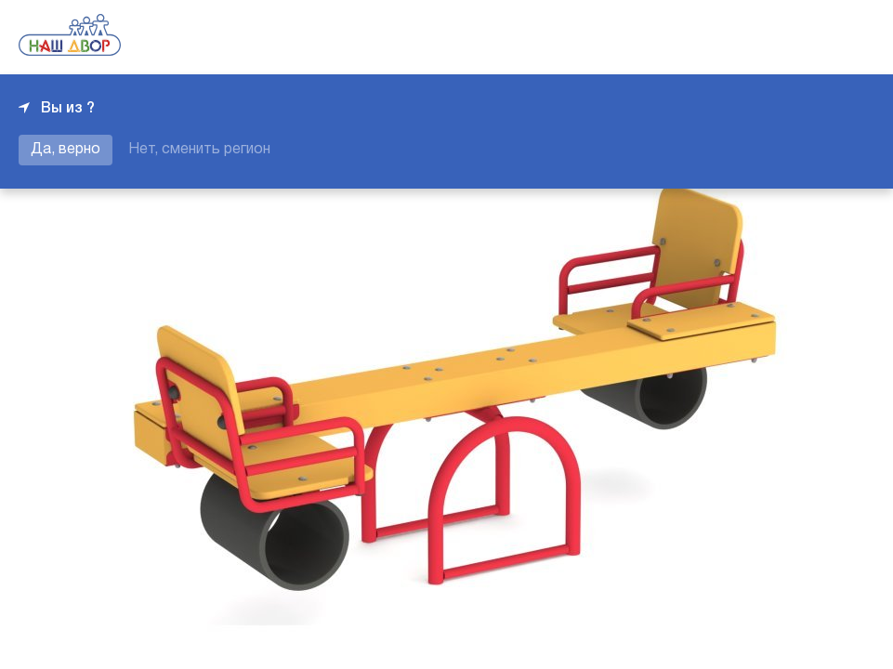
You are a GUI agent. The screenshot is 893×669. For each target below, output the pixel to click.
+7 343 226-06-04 (811, 37)
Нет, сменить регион (199, 149)
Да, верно (65, 149)
